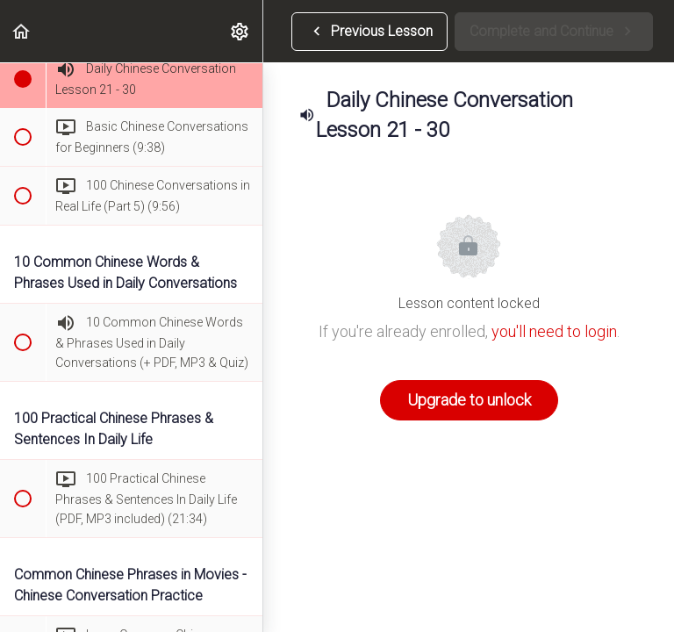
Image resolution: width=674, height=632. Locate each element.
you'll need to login (554, 331)
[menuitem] (240, 31)
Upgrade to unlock (469, 400)
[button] (22, 31)
